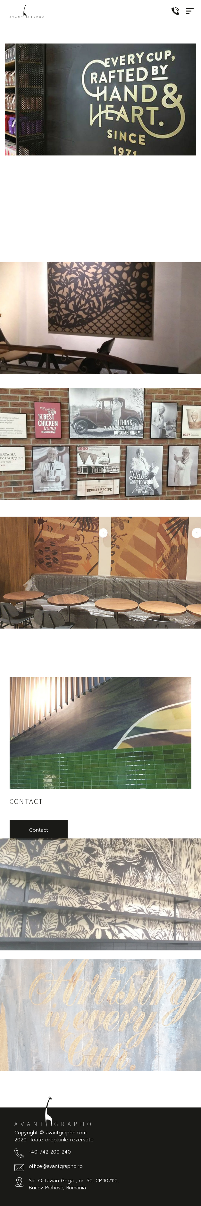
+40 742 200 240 (50, 1151)
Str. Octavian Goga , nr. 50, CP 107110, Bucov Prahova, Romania (74, 1184)
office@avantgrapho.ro (56, 1166)
